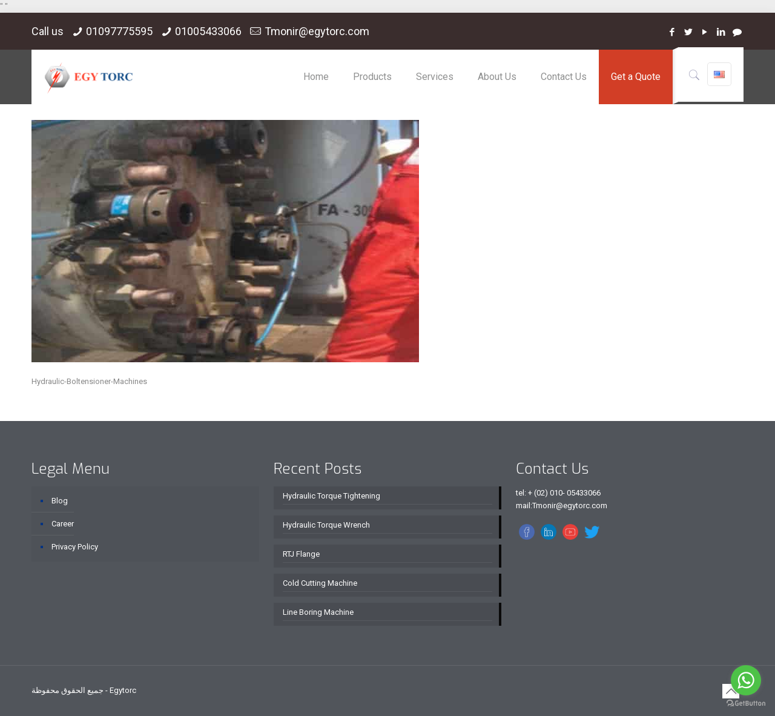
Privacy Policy (74, 546)
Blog (59, 500)
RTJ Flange (301, 554)
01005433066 (208, 31)
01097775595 (119, 31)
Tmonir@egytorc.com (317, 31)
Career (62, 523)
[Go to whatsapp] (746, 680)
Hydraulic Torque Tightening (331, 495)
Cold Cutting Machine (320, 583)
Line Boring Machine (318, 612)
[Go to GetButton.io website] (746, 704)
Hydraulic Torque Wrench (326, 524)
